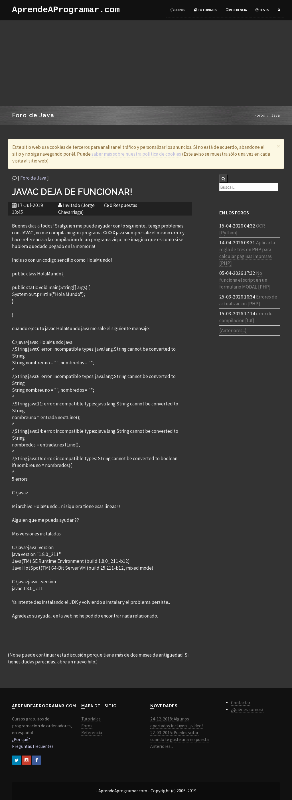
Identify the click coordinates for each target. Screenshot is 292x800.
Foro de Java (33, 178)
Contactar (240, 702)
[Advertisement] (146, 63)
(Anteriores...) (233, 330)
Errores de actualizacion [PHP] (248, 300)
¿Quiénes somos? (247, 709)
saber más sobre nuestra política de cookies (136, 154)
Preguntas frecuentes (33, 746)
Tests (262, 10)
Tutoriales (205, 10)
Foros (178, 10)
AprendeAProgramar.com (66, 10)
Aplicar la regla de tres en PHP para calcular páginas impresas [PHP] (247, 252)
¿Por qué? (21, 739)
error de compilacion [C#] (246, 317)
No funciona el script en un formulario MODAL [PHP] (245, 280)
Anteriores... (161, 746)
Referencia (236, 10)
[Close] (278, 146)
